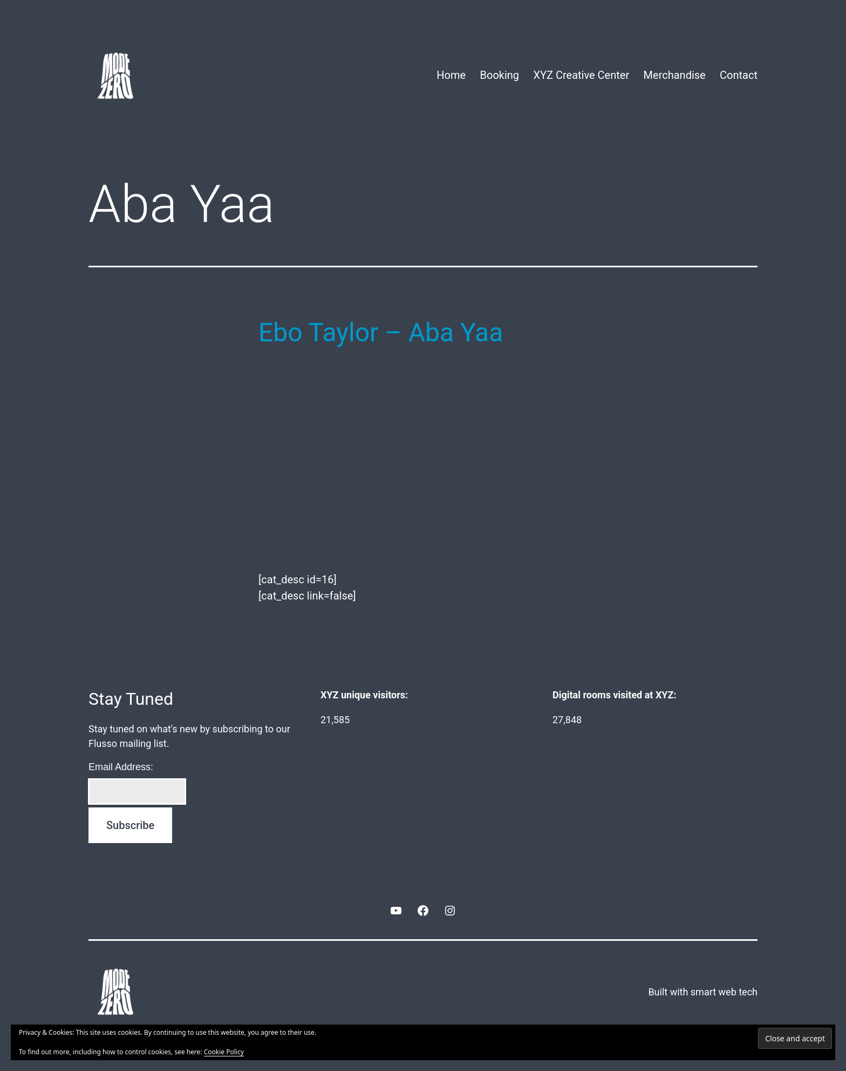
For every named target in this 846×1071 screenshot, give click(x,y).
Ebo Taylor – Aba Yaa (380, 332)
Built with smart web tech (703, 992)
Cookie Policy (224, 1051)
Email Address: (120, 767)
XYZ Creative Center (581, 75)
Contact (739, 75)
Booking (500, 75)
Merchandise (675, 75)
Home (451, 75)
